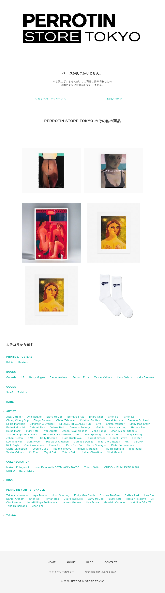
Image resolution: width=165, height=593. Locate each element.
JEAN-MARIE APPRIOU (56, 434)
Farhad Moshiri (15, 427)
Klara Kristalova (72, 438)
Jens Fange (99, 431)
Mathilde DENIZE (141, 502)
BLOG (90, 562)
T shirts (22, 392)
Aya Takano (34, 416)
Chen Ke (129, 416)
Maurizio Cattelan (109, 441)
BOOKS (11, 371)
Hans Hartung (117, 427)
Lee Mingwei (14, 441)
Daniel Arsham (59, 377)
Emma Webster (115, 424)
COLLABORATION (17, 461)
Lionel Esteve (118, 438)
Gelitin (101, 427)
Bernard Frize (80, 377)
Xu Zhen (34, 452)
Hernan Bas (138, 427)
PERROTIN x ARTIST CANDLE (25, 489)
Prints (10, 362)
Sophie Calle (40, 448)
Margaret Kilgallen (57, 441)
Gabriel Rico (37, 427)
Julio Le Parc (114, 434)
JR (22, 377)
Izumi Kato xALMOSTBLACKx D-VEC (56, 467)
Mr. (127, 441)
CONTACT (110, 562)
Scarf (9, 392)
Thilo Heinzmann (113, 448)
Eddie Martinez (15, 424)
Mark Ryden (34, 441)
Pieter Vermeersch (122, 445)
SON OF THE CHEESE (20, 471)
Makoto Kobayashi (17, 467)
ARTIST (11, 411)
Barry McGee (55, 416)
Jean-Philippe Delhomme (21, 434)
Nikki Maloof (114, 452)
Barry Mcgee (37, 377)
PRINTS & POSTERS (19, 356)
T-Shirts (11, 515)
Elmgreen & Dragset (42, 424)
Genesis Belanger (81, 427)
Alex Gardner (14, 416)
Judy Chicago (135, 434)
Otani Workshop (34, 445)
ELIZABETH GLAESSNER (75, 424)
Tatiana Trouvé (62, 448)
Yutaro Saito (69, 452)
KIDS (9, 480)
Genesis (11, 377)
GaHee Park (57, 427)
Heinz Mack (13, 431)
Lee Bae (137, 438)
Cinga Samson (43, 420)
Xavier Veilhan (103, 377)
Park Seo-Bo (74, 445)
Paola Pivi (55, 445)
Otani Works (14, 502)
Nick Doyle (13, 445)
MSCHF (138, 441)
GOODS (11, 386)
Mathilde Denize (84, 441)
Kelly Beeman (145, 377)
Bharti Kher (96, 416)
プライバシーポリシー (62, 572)
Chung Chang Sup (17, 420)
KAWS (31, 438)
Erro (98, 424)
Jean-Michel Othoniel (125, 431)
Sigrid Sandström (17, 448)
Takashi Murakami (87, 448)
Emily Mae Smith (139, 424)
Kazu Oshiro (124, 377)
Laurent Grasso (96, 438)
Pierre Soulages (96, 445)
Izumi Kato (32, 431)
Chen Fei (113, 416)
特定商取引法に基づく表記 (100, 572)
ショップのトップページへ (50, 98)
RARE (10, 401)
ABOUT (71, 562)
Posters (23, 362)
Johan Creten (14, 438)
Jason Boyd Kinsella (74, 431)
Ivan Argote (50, 431)
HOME (52, 562)
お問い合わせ (114, 98)
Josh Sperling (92, 434)
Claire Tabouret (65, 420)
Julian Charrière (92, 452)
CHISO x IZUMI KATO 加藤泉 (122, 467)
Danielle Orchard (138, 420)
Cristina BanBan (90, 420)
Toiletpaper (135, 448)
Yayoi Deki (50, 452)
